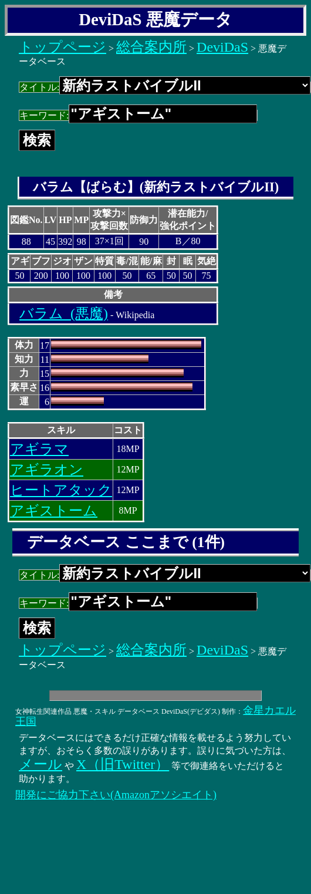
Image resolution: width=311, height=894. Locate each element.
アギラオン (46, 469)
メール (40, 764)
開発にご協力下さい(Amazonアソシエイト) (116, 795)
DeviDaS (222, 47)
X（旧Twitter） (122, 764)
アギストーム (53, 510)
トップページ (62, 47)
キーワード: (138, 115)
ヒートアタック (61, 490)
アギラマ (39, 449)
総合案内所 (151, 47)
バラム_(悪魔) (63, 313)
